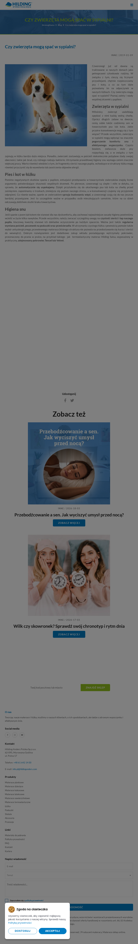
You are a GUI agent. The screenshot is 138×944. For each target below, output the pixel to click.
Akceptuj (52, 931)
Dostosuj (23, 931)
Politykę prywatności (20, 922)
